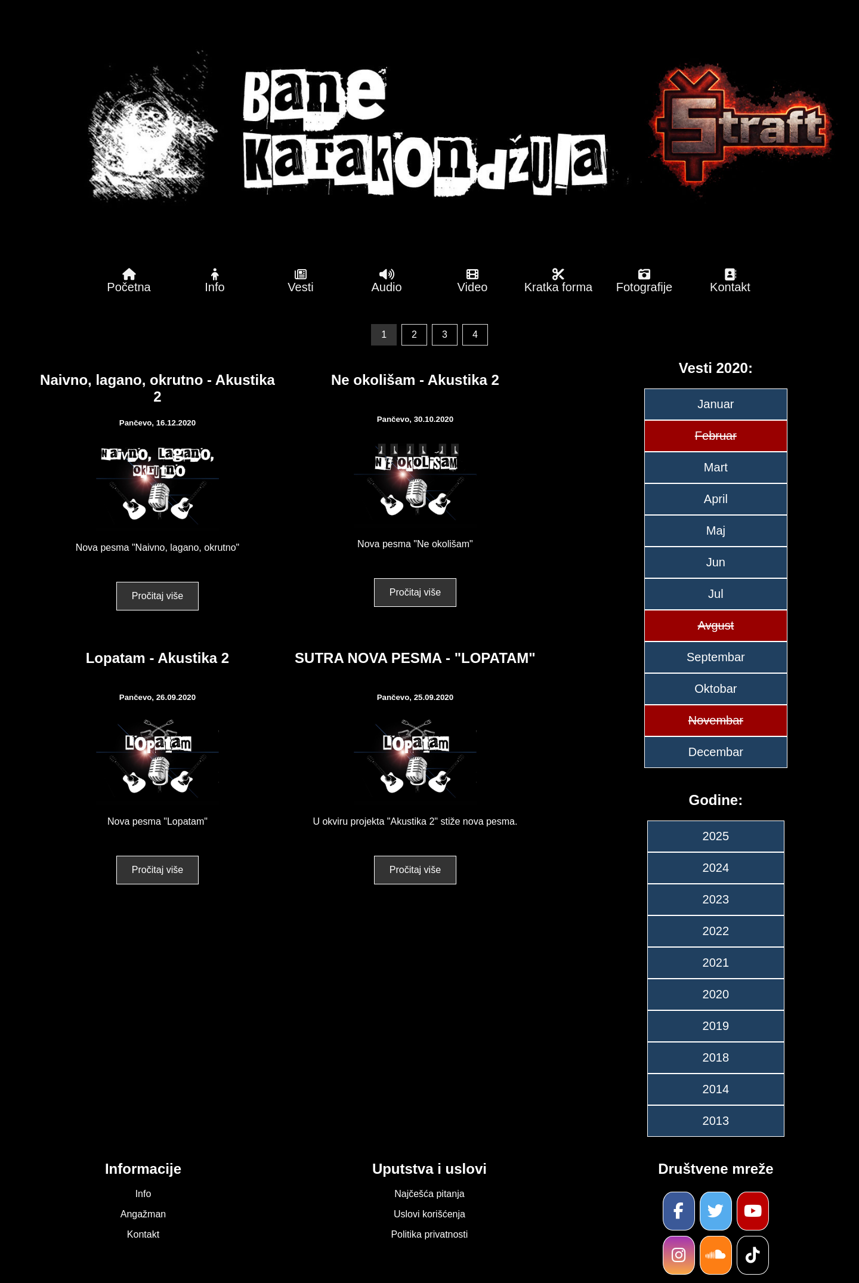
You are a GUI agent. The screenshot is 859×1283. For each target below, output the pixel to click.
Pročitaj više (157, 596)
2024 (716, 867)
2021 (716, 962)
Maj (715, 530)
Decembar (715, 751)
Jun (715, 562)
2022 (716, 930)
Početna (129, 281)
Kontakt (730, 281)
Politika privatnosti (429, 1234)
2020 (716, 994)
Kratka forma (558, 281)
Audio (387, 281)
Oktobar (715, 688)
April (716, 498)
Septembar (716, 657)
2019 (716, 1025)
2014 (716, 1089)
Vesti (301, 281)
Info (215, 281)
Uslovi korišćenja (429, 1214)
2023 (716, 899)
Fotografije (644, 281)
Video (472, 281)
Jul (716, 593)
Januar (715, 404)
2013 (716, 1120)
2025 (716, 836)
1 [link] (384, 334)
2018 (716, 1057)
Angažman (143, 1214)
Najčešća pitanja (429, 1194)
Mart (716, 467)
